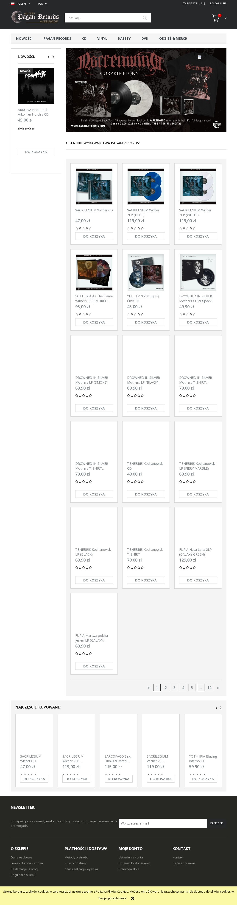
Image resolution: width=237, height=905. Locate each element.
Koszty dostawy (76, 863)
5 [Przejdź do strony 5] (192, 687)
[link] (146, 90)
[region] (146, 90)
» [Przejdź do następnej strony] (218, 687)
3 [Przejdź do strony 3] (174, 687)
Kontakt (178, 857)
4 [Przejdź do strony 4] (183, 687)
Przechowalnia (129, 869)
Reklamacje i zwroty (24, 869)
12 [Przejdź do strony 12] (209, 687)
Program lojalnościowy (134, 863)
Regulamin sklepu (23, 875)
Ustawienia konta (131, 857)
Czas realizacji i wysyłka (81, 869)
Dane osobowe (21, 857)
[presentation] (49, 57)
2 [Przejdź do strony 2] (166, 687)
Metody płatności (76, 857)
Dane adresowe (184, 863)
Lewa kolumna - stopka (27, 863)
